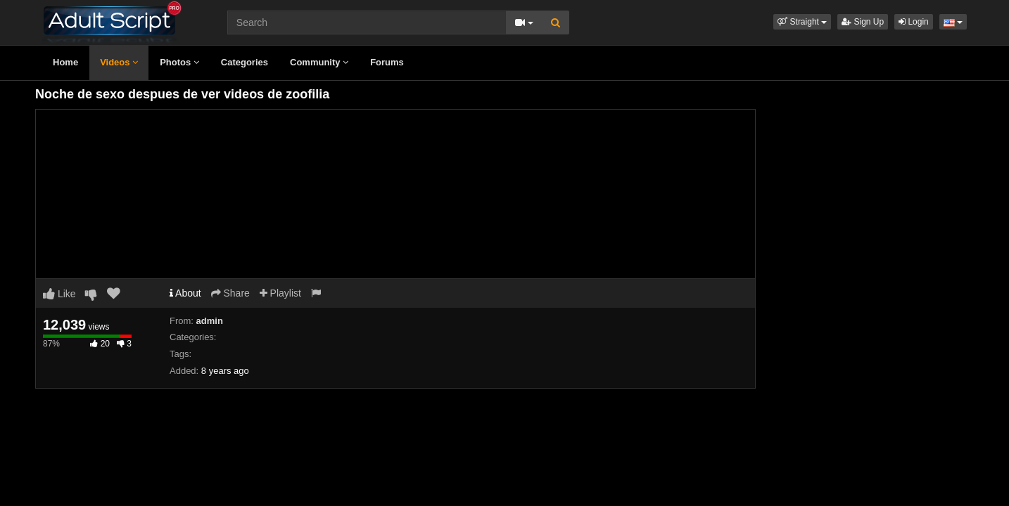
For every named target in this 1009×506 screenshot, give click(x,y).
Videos (119, 62)
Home (65, 62)
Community (319, 62)
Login (914, 22)
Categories (244, 62)
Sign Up (863, 22)
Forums (387, 62)
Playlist (280, 293)
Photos (179, 62)
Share (230, 293)
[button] (802, 22)
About (185, 293)
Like (59, 293)
